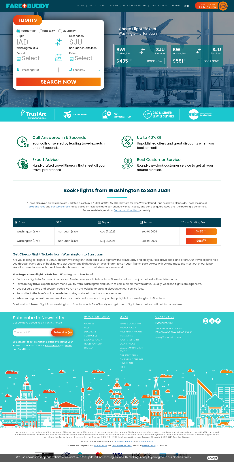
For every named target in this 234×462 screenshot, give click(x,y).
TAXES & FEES (127, 336)
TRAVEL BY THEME (155, 5)
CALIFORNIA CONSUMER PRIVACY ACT (133, 362)
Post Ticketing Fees (121, 446)
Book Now (154, 61)
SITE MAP (89, 348)
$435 (201, 231)
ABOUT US (89, 323)
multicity (76, 31)
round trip (29, 31)
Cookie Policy (148, 446)
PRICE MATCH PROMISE (132, 331)
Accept (212, 458)
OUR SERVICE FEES (130, 356)
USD (186, 6)
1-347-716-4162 (207, 7)
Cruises (105, 5)
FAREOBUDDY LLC (165, 323)
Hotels (82, 5)
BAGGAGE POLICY (94, 340)
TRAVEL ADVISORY (94, 344)
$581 (201, 240)
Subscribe (60, 332)
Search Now (58, 81)
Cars (93, 5)
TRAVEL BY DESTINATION (128, 5)
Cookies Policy (182, 457)
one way (53, 31)
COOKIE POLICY (128, 344)
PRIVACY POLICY (129, 327)
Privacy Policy (52, 345)
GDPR (123, 368)
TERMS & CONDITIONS (132, 323)
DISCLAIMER (90, 331)
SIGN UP (174, 5)
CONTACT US (91, 336)
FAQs (87, 327)
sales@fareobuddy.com (169, 337)
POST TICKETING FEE (130, 340)
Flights (68, 5)
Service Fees (101, 446)
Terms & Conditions (124, 442)
